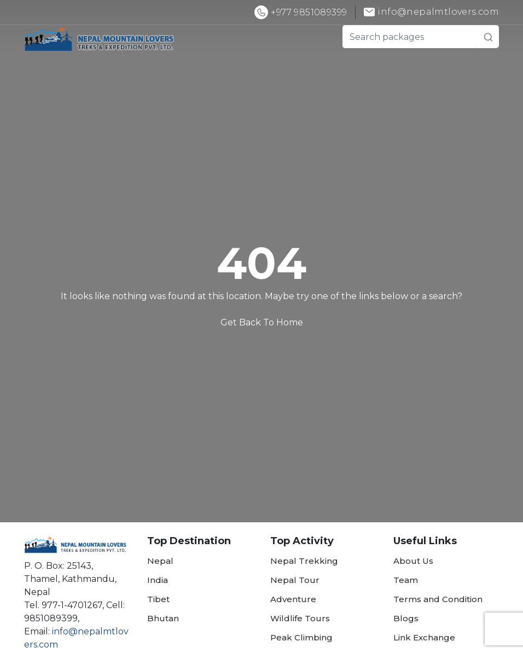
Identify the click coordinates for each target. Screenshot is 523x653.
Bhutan (163, 618)
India (157, 580)
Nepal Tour (294, 580)
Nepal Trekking (304, 561)
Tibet (158, 599)
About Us (413, 561)
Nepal (160, 561)
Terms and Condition (438, 599)
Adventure (293, 599)
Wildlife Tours (300, 618)
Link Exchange (424, 637)
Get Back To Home (261, 322)
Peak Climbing (301, 637)
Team (405, 580)
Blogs (406, 618)
